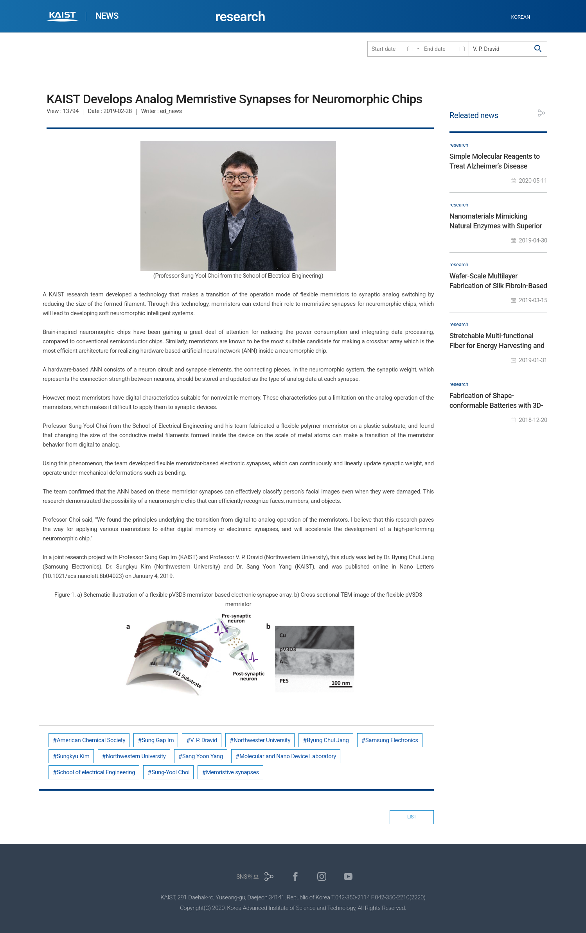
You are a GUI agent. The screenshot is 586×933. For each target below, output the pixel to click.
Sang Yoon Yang (202, 756)
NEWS (107, 16)
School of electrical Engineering (96, 772)
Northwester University (262, 740)
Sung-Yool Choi (170, 772)
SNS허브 (247, 876)
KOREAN (520, 17)
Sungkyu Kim (73, 756)
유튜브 (348, 876)
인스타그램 (321, 876)
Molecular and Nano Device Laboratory (287, 756)
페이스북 (295, 876)
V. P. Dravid (203, 740)
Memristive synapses (232, 772)
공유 (541, 113)
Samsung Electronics (391, 740)
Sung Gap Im (158, 740)
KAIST (63, 17)
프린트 (524, 113)
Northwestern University (136, 756)
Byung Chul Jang (328, 740)
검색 (538, 49)
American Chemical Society (91, 740)
